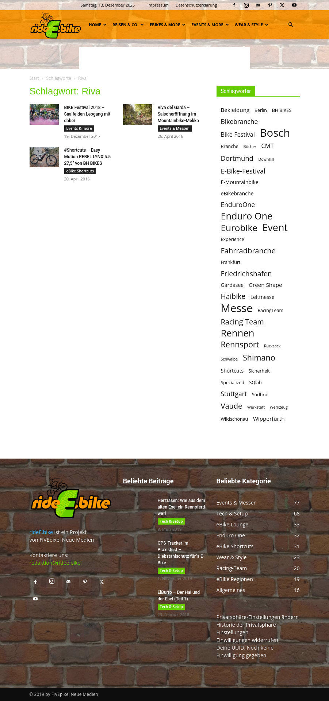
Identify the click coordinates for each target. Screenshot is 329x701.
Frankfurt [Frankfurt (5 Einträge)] (231, 262)
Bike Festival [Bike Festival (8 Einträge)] (238, 135)
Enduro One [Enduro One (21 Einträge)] (247, 216)
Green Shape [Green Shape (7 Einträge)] (265, 284)
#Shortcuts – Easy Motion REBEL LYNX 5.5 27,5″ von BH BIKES (87, 157)
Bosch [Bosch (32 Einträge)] (275, 133)
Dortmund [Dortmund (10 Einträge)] (237, 158)
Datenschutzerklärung (196, 5)
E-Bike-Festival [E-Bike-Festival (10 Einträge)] (243, 171)
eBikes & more (167, 24)
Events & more (210, 24)
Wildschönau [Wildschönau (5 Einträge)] (234, 419)
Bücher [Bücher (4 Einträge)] (250, 146)
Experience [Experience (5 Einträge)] (232, 239)
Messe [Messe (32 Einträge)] (237, 308)
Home (98, 24)
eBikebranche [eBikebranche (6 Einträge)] (237, 193)
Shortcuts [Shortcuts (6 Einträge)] (232, 370)
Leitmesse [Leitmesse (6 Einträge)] (262, 296)
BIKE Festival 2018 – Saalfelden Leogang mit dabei (87, 114)
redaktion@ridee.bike (55, 562)
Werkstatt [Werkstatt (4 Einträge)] (256, 407)
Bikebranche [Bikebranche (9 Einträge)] (239, 121)
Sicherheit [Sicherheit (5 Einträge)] (259, 371)
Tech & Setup (171, 521)
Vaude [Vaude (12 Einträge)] (231, 406)
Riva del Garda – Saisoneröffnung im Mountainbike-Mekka (178, 114)
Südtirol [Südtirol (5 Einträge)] (260, 395)
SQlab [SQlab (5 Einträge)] (255, 382)
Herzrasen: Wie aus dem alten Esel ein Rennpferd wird (181, 507)
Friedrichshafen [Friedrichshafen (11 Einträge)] (246, 273)
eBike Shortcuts (80, 171)
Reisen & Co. (128, 24)
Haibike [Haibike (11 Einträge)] (233, 296)
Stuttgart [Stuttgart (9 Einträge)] (234, 394)
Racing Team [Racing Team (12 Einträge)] (242, 322)
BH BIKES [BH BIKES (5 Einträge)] (281, 110)
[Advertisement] (164, 58)
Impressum (158, 5)
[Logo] (56, 24)
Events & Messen (175, 128)
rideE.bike (41, 532)
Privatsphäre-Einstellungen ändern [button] (258, 617)
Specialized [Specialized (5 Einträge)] (232, 382)
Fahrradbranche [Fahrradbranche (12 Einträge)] (248, 250)
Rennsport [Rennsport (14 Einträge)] (240, 344)
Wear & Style (251, 24)
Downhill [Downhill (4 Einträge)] (266, 159)
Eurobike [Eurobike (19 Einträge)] (239, 227)
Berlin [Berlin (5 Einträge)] (261, 110)
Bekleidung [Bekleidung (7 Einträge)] (235, 109)
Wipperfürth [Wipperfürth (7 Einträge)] (269, 418)
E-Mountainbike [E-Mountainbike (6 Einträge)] (240, 182)
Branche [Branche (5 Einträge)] (229, 146)
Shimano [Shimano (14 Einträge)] (259, 357)
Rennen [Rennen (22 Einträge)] (238, 333)
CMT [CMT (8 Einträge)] (267, 146)
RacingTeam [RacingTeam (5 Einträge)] (270, 310)
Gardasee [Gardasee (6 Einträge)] (232, 284)
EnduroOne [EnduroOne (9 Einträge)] (238, 205)
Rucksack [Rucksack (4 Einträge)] (272, 345)
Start (34, 78)
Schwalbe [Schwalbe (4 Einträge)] (229, 359)
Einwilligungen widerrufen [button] (247, 639)
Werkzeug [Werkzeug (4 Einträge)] (279, 407)
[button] (291, 25)
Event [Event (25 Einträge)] (275, 227)
